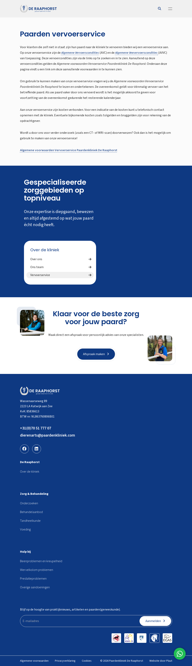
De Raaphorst (30, 462)
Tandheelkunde (30, 521)
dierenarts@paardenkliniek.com (47, 435)
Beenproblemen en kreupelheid (41, 561)
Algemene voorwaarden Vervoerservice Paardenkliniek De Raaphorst (68, 150)
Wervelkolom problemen (36, 570)
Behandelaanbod (31, 512)
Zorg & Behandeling (34, 494)
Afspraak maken (96, 354)
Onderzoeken (29, 503)
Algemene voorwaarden (34, 661)
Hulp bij (25, 551)
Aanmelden (155, 621)
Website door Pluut (160, 661)
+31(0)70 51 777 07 (35, 428)
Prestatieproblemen (33, 578)
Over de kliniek (44, 250)
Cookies (87, 661)
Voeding (25, 529)
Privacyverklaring (65, 661)
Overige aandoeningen (35, 587)
